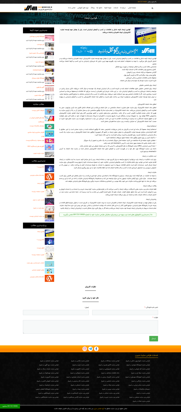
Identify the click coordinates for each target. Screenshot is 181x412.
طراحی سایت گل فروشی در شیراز (127, 369)
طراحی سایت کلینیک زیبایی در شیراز (96, 377)
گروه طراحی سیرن (99, 409)
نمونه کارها (107, 8)
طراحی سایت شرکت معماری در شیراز (65, 377)
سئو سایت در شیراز (38, 208)
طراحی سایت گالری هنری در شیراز (96, 365)
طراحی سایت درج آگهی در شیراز (36, 365)
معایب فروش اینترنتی (38, 270)
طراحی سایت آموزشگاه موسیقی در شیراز (125, 377)
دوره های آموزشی (83, 8)
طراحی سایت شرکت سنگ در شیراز (35, 369)
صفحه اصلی (132, 8)
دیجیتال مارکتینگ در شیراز (129, 389)
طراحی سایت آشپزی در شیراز (37, 377)
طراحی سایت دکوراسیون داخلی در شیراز (125, 361)
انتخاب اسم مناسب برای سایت (35, 263)
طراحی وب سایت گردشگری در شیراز (66, 393)
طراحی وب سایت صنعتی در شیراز (127, 397)
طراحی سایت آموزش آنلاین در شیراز (35, 381)
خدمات (115, 8)
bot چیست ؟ (40, 167)
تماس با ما (71, 8)
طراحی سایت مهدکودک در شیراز (36, 373)
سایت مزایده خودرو (39, 153)
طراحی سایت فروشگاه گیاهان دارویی (35, 389)
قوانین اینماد (40, 183)
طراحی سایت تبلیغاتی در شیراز (67, 373)
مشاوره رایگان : (146, 2)
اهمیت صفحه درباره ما (38, 192)
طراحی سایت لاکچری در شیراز (68, 369)
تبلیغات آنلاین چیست (38, 110)
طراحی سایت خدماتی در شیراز (67, 385)
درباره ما (123, 8)
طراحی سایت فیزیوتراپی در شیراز (97, 369)
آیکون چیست (40, 248)
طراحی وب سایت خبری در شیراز (97, 397)
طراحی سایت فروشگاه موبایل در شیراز (125, 365)
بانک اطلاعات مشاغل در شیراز (98, 373)
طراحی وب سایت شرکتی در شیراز (97, 393)
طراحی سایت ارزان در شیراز (68, 365)
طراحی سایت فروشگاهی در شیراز (36, 393)
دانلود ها (99, 8)
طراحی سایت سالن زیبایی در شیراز (126, 385)
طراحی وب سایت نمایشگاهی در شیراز (34, 397)
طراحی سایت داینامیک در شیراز (36, 385)
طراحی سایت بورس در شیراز (98, 389)
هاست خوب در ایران (38, 200)
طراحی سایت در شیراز (130, 393)
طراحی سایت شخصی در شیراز (98, 381)
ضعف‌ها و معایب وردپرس (37, 175)
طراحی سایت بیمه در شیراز (68, 389)
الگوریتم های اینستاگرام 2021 (35, 146)
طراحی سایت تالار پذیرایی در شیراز (66, 381)
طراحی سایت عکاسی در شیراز (68, 361)
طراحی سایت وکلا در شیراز (99, 385)
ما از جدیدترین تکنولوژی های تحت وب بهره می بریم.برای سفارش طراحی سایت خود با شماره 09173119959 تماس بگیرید (107, 214)
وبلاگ (92, 8)
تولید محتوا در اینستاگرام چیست (35, 140)
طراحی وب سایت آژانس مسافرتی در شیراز (64, 397)
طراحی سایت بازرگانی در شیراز (128, 381)
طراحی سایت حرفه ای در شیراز (128, 373)
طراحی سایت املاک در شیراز (128, 401)
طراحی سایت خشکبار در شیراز (37, 361)
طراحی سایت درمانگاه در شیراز (98, 361)
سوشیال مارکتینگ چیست (37, 126)
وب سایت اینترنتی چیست (37, 216)
